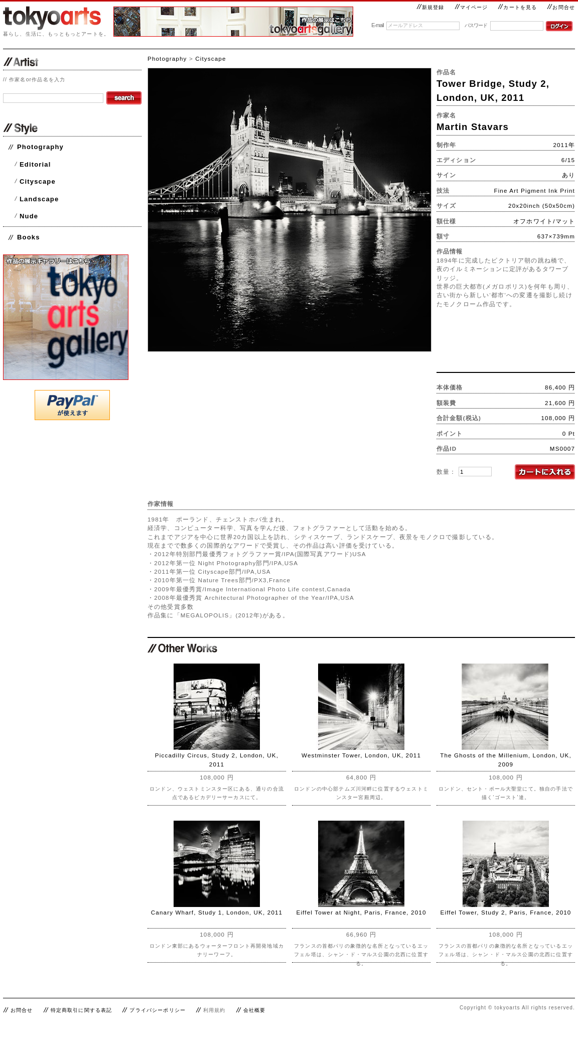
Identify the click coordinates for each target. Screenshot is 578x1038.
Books (28, 237)
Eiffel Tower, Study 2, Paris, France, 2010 (506, 912)
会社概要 (254, 1010)
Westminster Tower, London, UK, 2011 (361, 755)
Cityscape (38, 181)
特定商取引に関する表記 (81, 1010)
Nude (29, 216)
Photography (40, 147)
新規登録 (430, 7)
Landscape (39, 199)
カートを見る (517, 7)
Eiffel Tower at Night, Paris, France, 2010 (361, 912)
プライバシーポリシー (157, 1010)
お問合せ (561, 7)
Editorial (35, 164)
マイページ (471, 7)
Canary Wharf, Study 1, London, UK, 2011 (216, 912)
